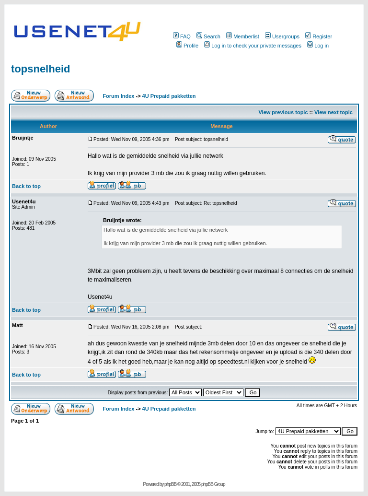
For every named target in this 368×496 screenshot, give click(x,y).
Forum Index (117, 96)
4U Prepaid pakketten (169, 96)
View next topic (333, 112)
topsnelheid (40, 69)
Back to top (26, 186)
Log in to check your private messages (252, 45)
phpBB (170, 484)
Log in (318, 45)
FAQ (182, 36)
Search (208, 36)
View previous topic (283, 112)
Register (318, 36)
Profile (187, 45)
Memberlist (242, 36)
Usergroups (282, 36)
